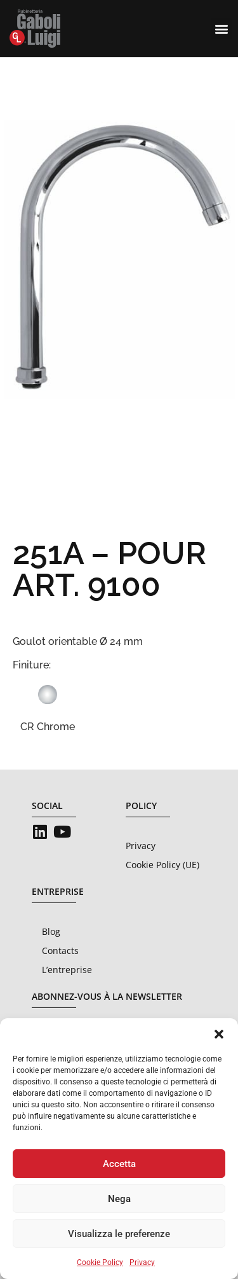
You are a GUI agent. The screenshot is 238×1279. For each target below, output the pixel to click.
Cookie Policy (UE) (162, 865)
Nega (119, 1199)
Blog (51, 931)
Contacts (60, 950)
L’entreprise (67, 970)
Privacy (142, 1262)
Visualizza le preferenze (119, 1234)
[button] (219, 1034)
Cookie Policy (100, 1262)
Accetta (119, 1164)
